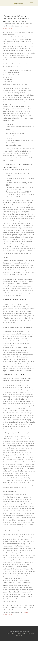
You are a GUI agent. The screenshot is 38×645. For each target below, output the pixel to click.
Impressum (25, 631)
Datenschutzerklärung (15, 631)
